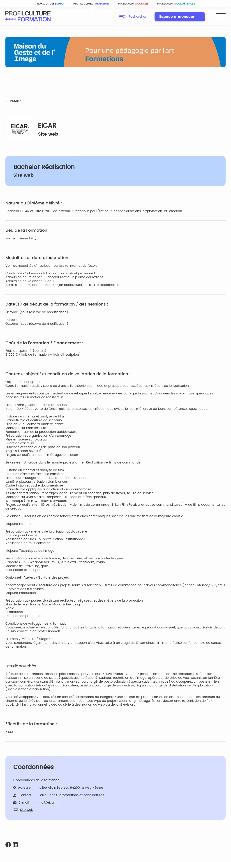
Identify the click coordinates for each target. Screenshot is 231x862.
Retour (13, 101)
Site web (48, 134)
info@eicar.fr (48, 802)
